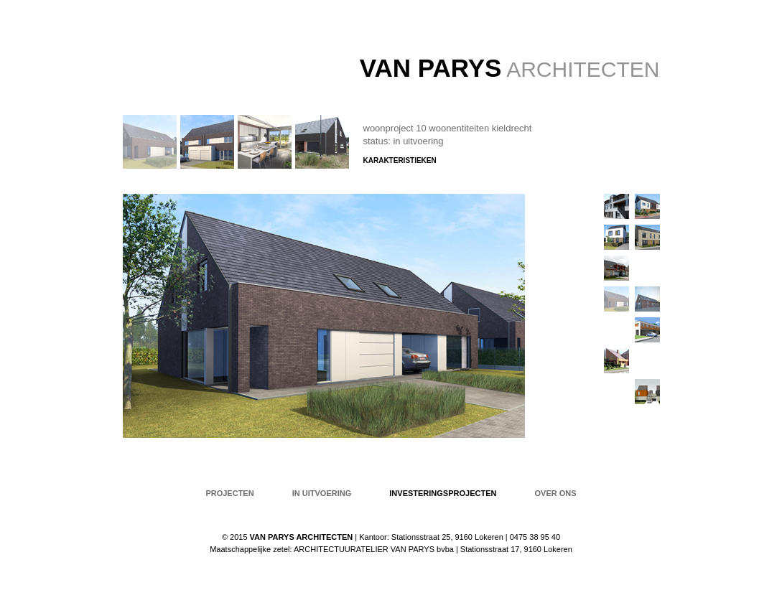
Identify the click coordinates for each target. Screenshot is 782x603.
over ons (556, 493)
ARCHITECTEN (510, 69)
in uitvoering (322, 493)
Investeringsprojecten (442, 493)
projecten (229, 493)
